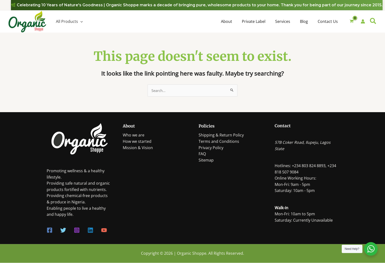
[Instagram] (77, 231)
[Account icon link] (363, 21)
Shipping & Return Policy (221, 135)
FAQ (202, 154)
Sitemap (206, 160)
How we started (137, 141)
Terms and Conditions (219, 141)
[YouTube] (104, 231)
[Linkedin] (90, 231)
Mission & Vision (138, 148)
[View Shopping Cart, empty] (352, 22)
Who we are (133, 135)
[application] (80, 21)
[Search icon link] (373, 21)
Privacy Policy (211, 148)
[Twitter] (63, 231)
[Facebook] (49, 231)
